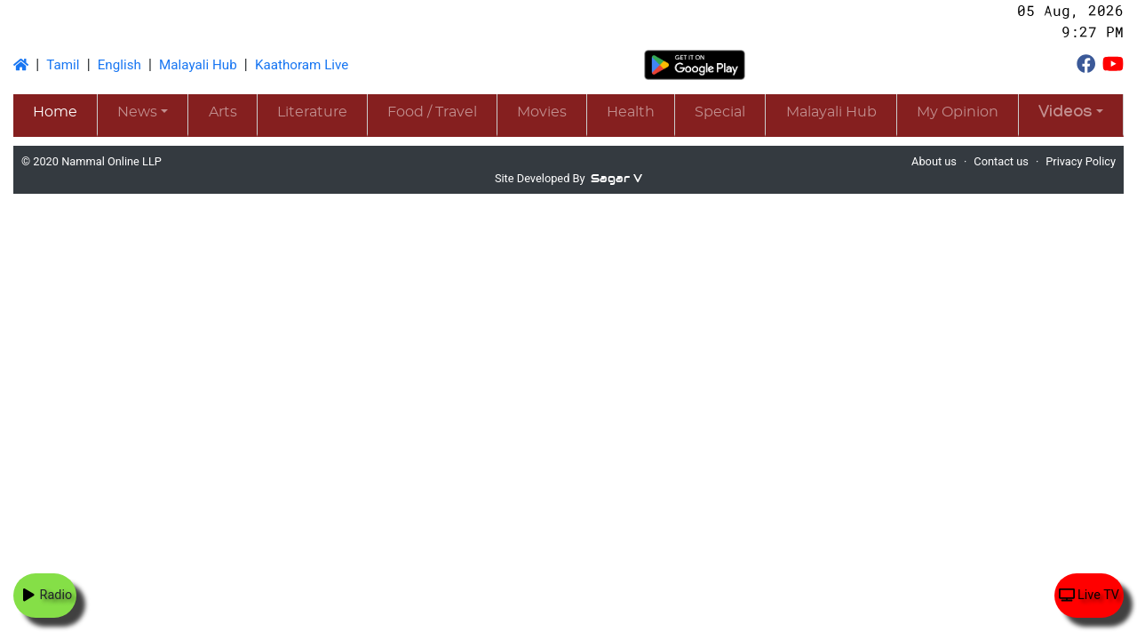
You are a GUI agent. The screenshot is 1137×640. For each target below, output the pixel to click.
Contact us (1001, 161)
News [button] (137, 112)
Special (720, 112)
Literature (312, 112)
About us (934, 161)
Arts (223, 112)
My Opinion (957, 112)
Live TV (1089, 595)
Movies (542, 112)
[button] (1071, 114)
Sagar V (616, 178)
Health (631, 112)
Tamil (62, 65)
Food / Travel (432, 112)
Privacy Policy (1081, 161)
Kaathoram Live (301, 65)
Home (55, 112)
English (119, 65)
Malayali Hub (198, 65)
